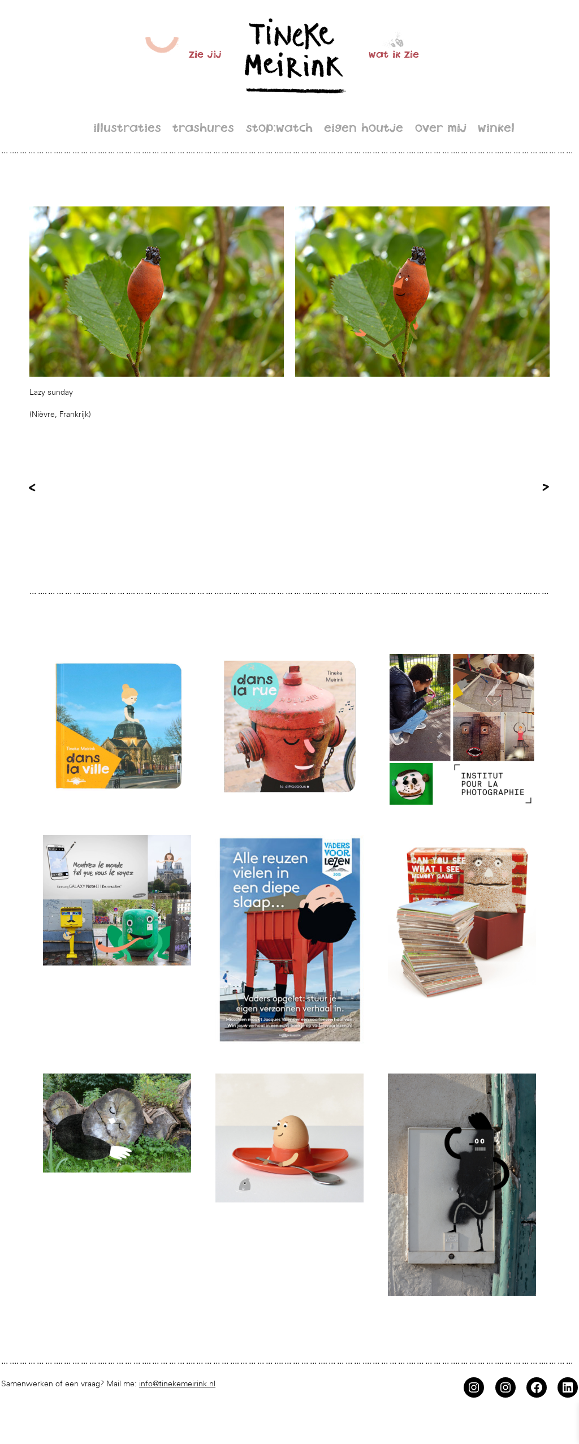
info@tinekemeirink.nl (177, 1383)
